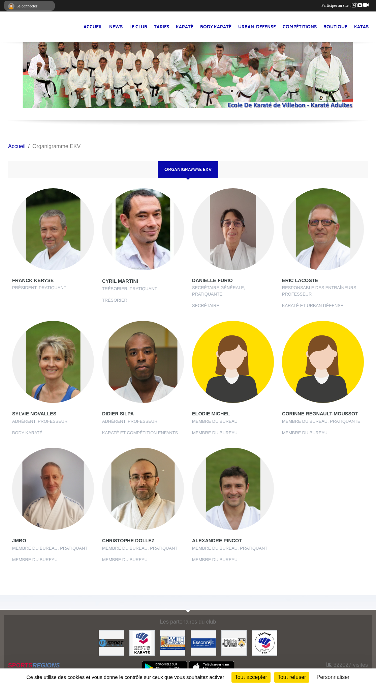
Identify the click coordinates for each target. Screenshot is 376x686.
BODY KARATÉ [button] (215, 27)
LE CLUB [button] (138, 27)
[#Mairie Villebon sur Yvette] (234, 643)
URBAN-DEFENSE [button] (257, 27)
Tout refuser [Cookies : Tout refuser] (292, 677)
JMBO (19, 540)
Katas (361, 27)
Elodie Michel (211, 413)
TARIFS (161, 27)
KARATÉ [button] (184, 27)
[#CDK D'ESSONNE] (264, 643)
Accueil (93, 27)
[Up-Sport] (111, 643)
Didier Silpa (118, 413)
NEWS (116, 27)
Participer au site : (345, 5)
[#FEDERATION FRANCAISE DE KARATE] (142, 643)
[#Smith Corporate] (172, 643)
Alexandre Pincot (217, 540)
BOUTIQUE (335, 27)
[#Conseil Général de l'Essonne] (203, 643)
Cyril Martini (120, 281)
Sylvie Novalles (34, 413)
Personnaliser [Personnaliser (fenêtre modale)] (333, 677)
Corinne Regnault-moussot (320, 413)
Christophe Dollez (128, 540)
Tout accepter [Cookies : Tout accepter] (251, 677)
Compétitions (300, 27)
